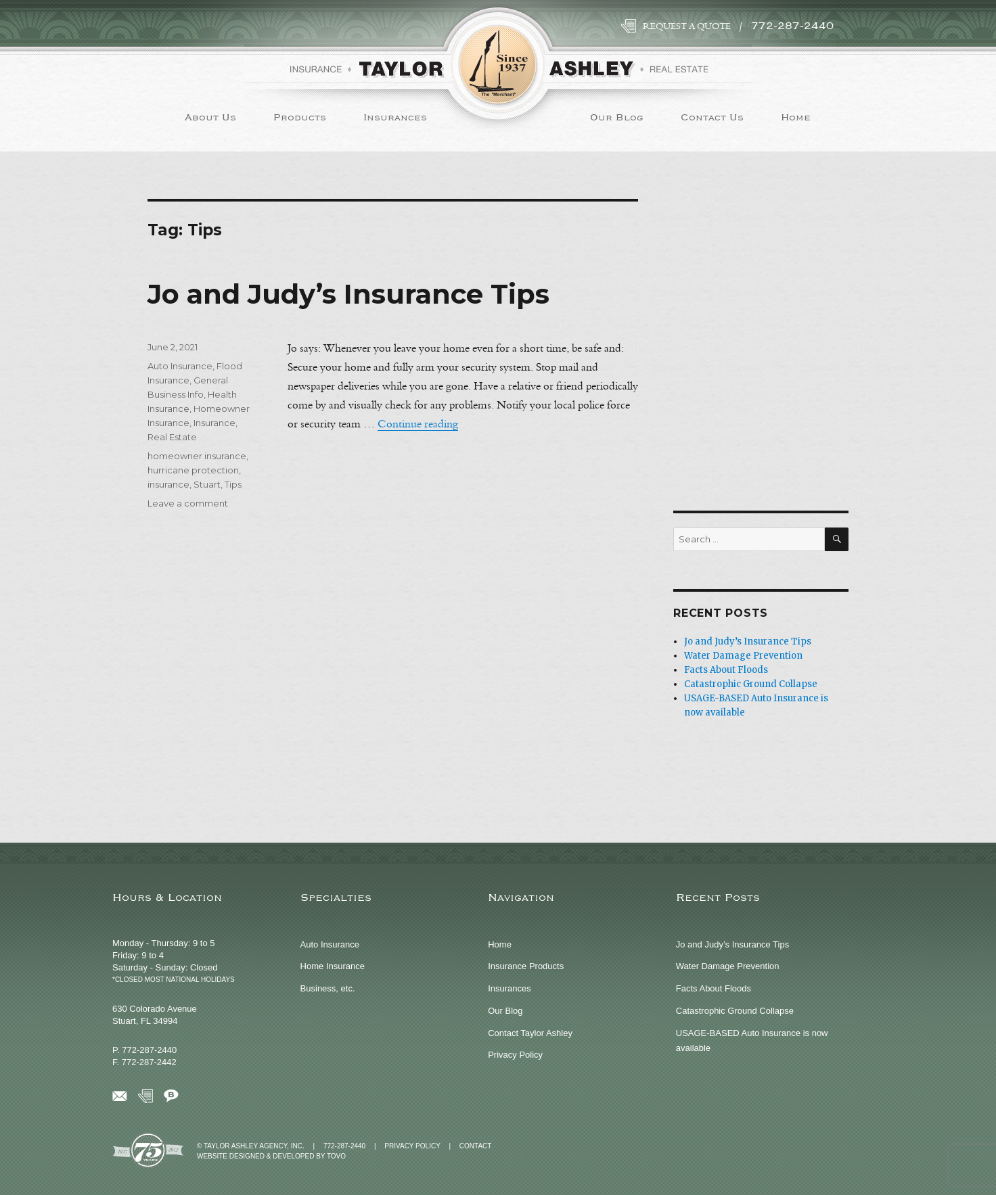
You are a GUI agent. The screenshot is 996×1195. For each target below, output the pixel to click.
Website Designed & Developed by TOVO (271, 1156)
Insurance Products (526, 966)
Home (796, 117)
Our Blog (616, 117)
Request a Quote (687, 27)
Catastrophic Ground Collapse (750, 684)
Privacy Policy (515, 1055)
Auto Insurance (180, 365)
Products (299, 117)
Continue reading (418, 424)
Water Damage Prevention (743, 655)
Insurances (395, 117)
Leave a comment (188, 503)
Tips (233, 484)
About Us (210, 117)
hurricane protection (193, 470)
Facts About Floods (726, 670)
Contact (475, 1146)
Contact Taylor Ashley (530, 1033)
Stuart (207, 484)
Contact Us (712, 117)
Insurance (214, 422)
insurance (168, 484)
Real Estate (172, 436)
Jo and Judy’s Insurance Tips (348, 293)
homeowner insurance (197, 455)
